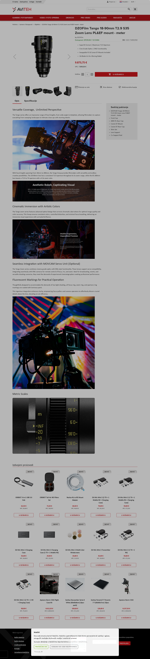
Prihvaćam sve (41, 647)
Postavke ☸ (38, 652)
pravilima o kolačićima (78, 642)
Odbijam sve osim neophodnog (64, 647)
